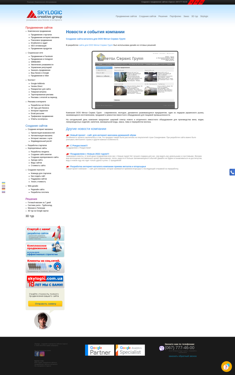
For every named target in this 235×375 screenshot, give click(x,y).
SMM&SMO (36, 62)
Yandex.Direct (36, 86)
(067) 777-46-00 (180, 347)
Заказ (186, 16)
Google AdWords (38, 83)
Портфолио (175, 16)
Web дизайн (33, 186)
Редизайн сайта (37, 189)
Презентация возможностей (43, 133)
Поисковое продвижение (41, 40)
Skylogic (204, 16)
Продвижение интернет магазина (45, 37)
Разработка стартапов (37, 145)
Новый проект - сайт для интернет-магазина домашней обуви (101, 135)
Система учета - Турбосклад (40, 205)
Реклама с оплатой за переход (44, 97)
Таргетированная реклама (42, 95)
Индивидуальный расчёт (41, 141)
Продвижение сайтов (126, 16)
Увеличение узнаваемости (42, 65)
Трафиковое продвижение (42, 116)
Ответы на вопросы (39, 119)
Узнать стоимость (38, 182)
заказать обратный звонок (183, 356)
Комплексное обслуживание (46, 2)
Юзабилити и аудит (39, 43)
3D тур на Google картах (38, 211)
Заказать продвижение (40, 70)
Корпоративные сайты (37, 148)
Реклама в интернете (37, 102)
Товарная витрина (38, 92)
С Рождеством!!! (77, 145)
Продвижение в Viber (40, 76)
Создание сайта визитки (41, 154)
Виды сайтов (36, 163)
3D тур (194, 16)
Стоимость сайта (38, 165)
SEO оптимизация (38, 46)
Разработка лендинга (40, 152)
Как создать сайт (38, 176)
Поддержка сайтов (39, 179)
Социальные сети (35, 53)
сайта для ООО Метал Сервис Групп (96, 45)
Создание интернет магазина (40, 129)
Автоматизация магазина (41, 136)
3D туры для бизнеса (40, 108)
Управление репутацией (41, 67)
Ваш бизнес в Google (40, 73)
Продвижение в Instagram (42, 59)
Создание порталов (36, 170)
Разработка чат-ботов (40, 105)
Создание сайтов (147, 16)
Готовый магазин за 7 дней (39, 202)
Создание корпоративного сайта (45, 157)
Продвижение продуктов (41, 48)
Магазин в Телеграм (36, 208)
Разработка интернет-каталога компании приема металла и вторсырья (106, 166)
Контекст (31, 80)
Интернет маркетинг (39, 111)
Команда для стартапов (41, 173)
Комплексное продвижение (39, 31)
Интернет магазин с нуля (41, 138)
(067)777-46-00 (181, 2)
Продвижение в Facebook (42, 56)
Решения (30, 2)
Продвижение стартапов (41, 35)
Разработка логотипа (40, 192)
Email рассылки (37, 113)
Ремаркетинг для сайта (41, 89)
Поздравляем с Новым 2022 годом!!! (87, 154)
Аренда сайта (37, 160)
